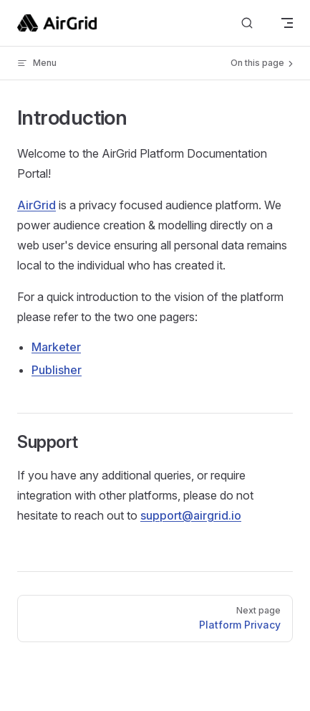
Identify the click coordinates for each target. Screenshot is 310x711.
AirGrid (36, 205)
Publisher (57, 370)
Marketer (56, 347)
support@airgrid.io (190, 515)
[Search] (247, 23)
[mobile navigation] (287, 23)
